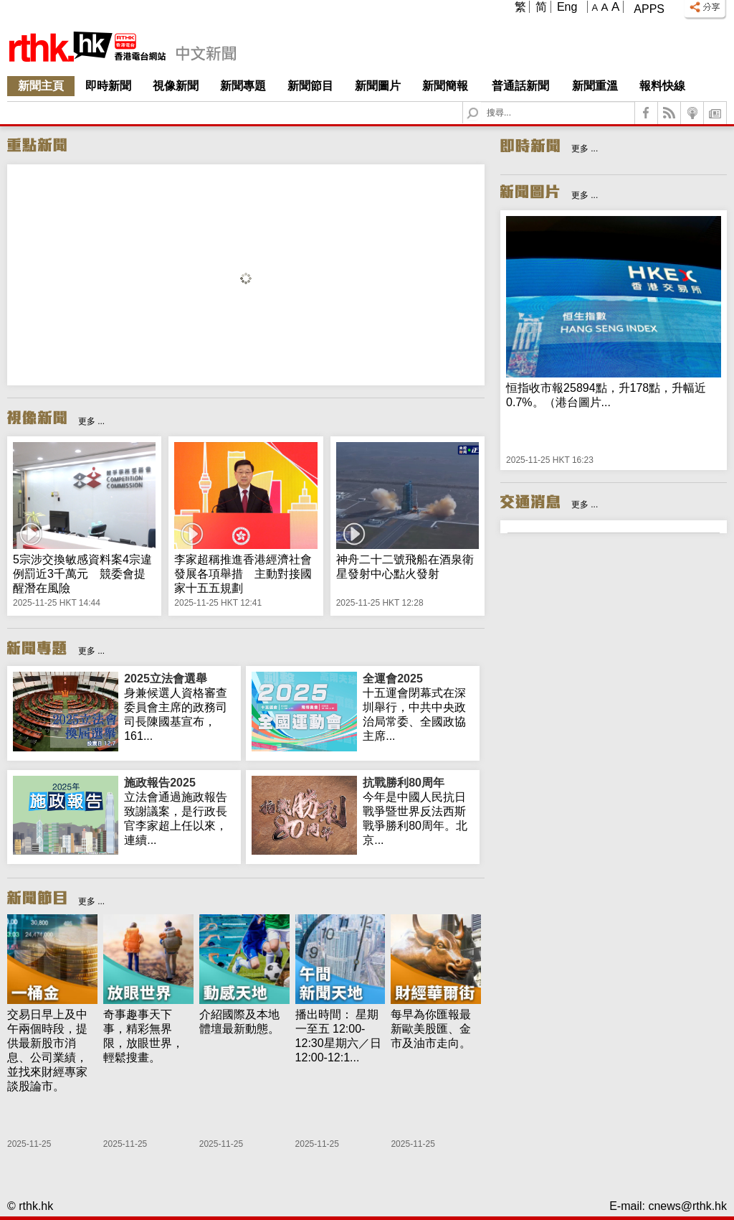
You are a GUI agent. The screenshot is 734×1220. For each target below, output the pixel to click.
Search (481, 102)
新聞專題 (243, 86)
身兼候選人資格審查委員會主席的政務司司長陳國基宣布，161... (179, 707)
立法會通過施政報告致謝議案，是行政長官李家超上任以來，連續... (179, 811)
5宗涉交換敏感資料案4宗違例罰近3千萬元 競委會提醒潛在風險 (82, 573)
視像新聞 (176, 86)
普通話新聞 (520, 86)
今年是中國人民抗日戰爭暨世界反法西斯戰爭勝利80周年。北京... (418, 811)
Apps (649, 9)
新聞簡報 (445, 86)
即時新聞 (108, 86)
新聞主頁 (41, 86)
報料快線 (662, 86)
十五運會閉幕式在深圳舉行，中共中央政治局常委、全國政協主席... (418, 707)
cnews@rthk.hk (687, 1206)
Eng (567, 7)
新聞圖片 (378, 86)
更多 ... (91, 421)
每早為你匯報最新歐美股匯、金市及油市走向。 (431, 1028)
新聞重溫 (595, 86)
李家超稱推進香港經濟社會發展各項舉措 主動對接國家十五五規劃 (243, 573)
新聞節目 (310, 86)
